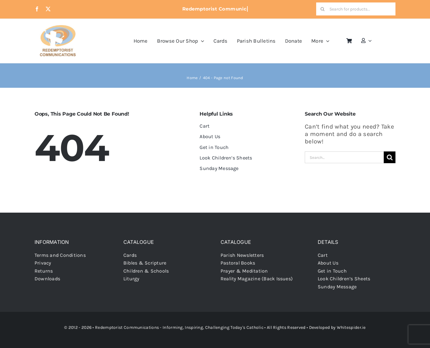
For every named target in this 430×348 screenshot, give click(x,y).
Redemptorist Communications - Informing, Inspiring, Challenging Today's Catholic (179, 327)
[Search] (322, 8)
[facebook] (37, 8)
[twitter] (48, 8)
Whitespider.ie (351, 327)
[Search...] (344, 157)
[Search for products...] (355, 8)
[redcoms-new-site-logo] (58, 28)
